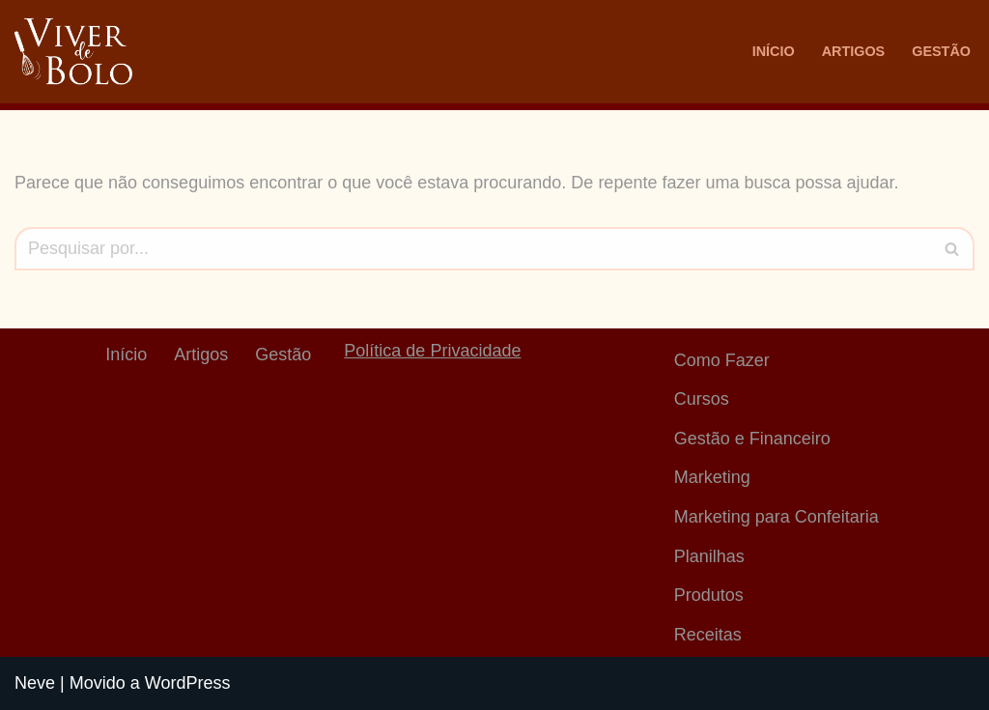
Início (773, 51)
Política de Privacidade (432, 350)
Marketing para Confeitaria (776, 516)
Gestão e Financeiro (752, 438)
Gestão (941, 51)
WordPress (188, 683)
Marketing (712, 477)
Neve (34, 683)
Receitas (708, 634)
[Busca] (472, 248)
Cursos (701, 399)
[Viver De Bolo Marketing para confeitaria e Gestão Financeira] (73, 51)
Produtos (709, 595)
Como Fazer (722, 360)
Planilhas (709, 556)
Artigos (854, 51)
